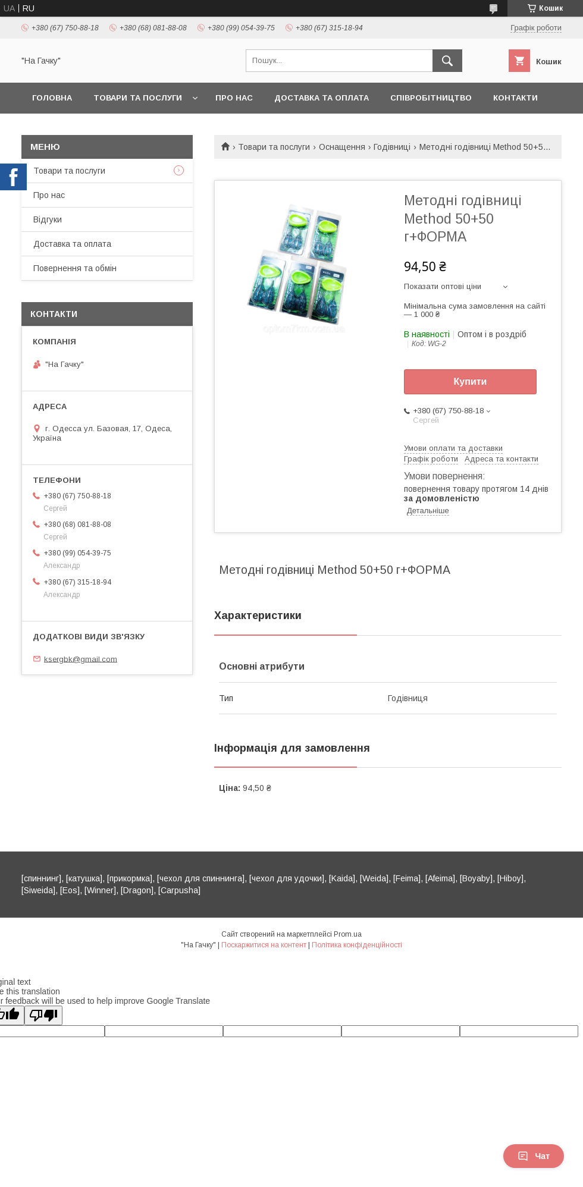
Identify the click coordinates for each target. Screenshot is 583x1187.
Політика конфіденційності (357, 945)
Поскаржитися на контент (263, 945)
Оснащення (342, 147)
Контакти (515, 97)
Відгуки (47, 219)
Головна (52, 97)
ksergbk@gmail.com (80, 658)
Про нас (234, 97)
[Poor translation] (43, 1015)
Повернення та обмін (75, 268)
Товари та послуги (137, 97)
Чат (534, 1156)
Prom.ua (348, 934)
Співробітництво (431, 97)
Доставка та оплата (321, 97)
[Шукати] (447, 60)
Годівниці (392, 147)
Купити (470, 381)
